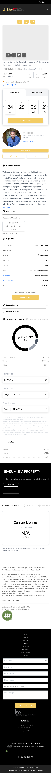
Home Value (25, 649)
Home (25, 634)
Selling (26, 643)
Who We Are (25, 652)
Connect (25, 655)
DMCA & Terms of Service (27, 770)
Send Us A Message (25, 705)
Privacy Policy (13, 770)
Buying (25, 640)
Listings (25, 637)
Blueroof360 (24, 767)
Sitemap (40, 770)
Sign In (43, 2)
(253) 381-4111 (26, 731)
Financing (26, 646)
